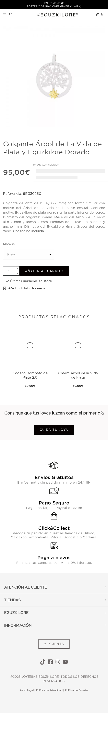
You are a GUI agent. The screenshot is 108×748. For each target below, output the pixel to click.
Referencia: (13, 193)
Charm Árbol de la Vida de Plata (78, 375)
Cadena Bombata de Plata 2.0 (30, 375)
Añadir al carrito (44, 271)
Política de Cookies (76, 690)
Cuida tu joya (54, 430)
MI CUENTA (54, 644)
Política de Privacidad (49, 690)
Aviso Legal (27, 690)
